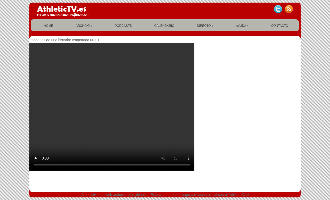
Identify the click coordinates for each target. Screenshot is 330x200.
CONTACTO (279, 26)
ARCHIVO (84, 26)
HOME (48, 26)
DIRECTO (205, 26)
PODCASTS (123, 26)
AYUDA (242, 26)
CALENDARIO (164, 26)
